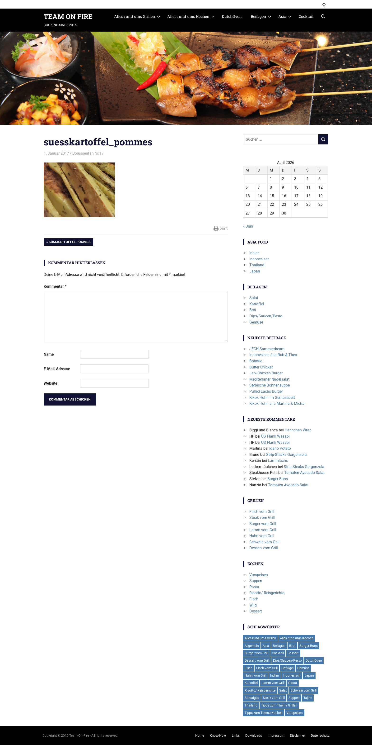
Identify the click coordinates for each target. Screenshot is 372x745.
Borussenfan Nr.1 (86, 153)
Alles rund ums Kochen (190, 16)
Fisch (253, 599)
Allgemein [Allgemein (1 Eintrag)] (252, 646)
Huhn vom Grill (261, 536)
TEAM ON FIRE (68, 16)
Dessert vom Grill (263, 548)
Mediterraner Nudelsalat (269, 379)
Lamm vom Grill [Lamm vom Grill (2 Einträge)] (272, 683)
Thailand (256, 265)
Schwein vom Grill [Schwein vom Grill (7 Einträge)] (303, 690)
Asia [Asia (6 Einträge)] (266, 646)
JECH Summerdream (266, 349)
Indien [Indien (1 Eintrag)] (274, 675)
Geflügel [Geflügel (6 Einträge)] (287, 668)
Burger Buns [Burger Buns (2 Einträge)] (308, 646)
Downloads (253, 735)
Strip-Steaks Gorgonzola (286, 454)
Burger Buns (277, 479)
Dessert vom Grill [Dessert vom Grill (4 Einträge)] (257, 660)
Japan (254, 271)
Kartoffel (256, 304)
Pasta (254, 587)
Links (236, 735)
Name (49, 354)
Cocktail (306, 16)
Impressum (276, 735)
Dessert (255, 611)
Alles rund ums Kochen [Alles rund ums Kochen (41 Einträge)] (296, 638)
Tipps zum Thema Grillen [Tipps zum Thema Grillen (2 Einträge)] (279, 705)
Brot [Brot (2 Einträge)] (292, 646)
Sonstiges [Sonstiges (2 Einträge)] (252, 698)
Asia (284, 16)
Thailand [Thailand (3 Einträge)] (251, 705)
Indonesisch (259, 259)
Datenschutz (320, 735)
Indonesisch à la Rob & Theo (273, 355)
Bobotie (255, 361)
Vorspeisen (258, 575)
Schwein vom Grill (264, 542)
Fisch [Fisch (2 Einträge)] (248, 668)
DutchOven (232, 16)
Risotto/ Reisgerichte (266, 593)
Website (50, 383)
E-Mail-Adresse (57, 369)
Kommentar (55, 286)
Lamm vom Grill (262, 530)
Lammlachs (278, 460)
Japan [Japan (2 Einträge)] (309, 675)
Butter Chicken (261, 367)
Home (199, 735)
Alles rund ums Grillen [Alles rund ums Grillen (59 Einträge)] (260, 638)
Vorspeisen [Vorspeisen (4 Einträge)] (294, 713)
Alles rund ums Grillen (137, 16)
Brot (252, 310)
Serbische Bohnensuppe (269, 385)
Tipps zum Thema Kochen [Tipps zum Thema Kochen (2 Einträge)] (264, 713)
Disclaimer (297, 735)
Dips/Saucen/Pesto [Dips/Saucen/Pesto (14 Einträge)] (287, 660)
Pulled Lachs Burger (266, 391)
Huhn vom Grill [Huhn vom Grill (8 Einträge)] (255, 675)
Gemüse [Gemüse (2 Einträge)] (303, 668)
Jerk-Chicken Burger (266, 373)
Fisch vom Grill (261, 511)
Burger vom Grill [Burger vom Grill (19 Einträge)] (256, 653)
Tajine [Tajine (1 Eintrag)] (307, 698)
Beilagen (261, 16)
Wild (253, 605)
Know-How (218, 735)
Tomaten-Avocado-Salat (304, 472)
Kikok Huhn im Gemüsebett (272, 397)
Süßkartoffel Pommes (69, 242)
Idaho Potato (280, 448)
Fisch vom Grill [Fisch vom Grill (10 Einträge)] (267, 668)
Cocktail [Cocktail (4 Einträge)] (278, 653)
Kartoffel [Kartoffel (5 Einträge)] (251, 683)
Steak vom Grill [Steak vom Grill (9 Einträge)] (274, 698)
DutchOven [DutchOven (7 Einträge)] (314, 660)
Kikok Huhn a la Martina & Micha (276, 403)
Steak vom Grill (262, 517)
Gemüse (256, 322)
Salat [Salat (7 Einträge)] (283, 690)
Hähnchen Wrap (298, 430)
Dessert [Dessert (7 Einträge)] (293, 653)
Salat (253, 298)
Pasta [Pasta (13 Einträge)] (292, 683)
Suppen (255, 580)
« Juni (248, 226)
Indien (254, 253)
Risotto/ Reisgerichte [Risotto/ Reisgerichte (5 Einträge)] (260, 690)
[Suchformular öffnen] (323, 15)
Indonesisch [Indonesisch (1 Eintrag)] (292, 675)
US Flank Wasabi (275, 436)
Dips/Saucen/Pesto (265, 316)
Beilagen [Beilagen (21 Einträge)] (279, 646)
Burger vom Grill (262, 523)
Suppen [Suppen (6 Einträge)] (294, 698)
